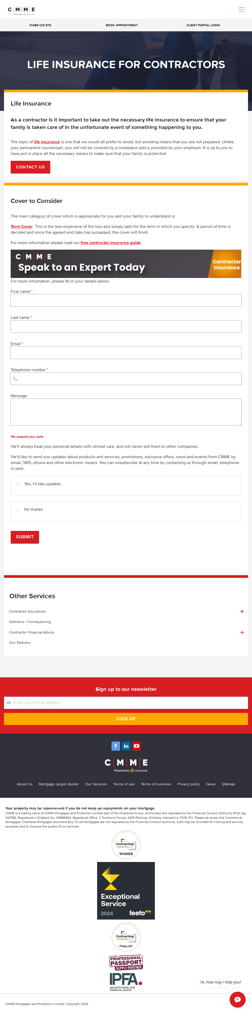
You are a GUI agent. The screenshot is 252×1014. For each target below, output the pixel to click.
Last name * (126, 323)
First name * (126, 297)
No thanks (29, 507)
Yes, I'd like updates (38, 481)
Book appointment (122, 25)
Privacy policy (188, 784)
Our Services (96, 784)
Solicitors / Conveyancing (30, 621)
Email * (126, 350)
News (211, 784)
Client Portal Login (203, 25)
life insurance (47, 141)
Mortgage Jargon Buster (59, 784)
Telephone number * (126, 376)
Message (126, 409)
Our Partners (20, 642)
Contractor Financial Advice (31, 632)
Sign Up (126, 719)
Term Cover (22, 226)
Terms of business (156, 784)
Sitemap (228, 784)
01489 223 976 (40, 25)
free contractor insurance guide (111, 242)
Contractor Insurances (27, 611)
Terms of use (124, 784)
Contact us (30, 167)
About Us (24, 784)
